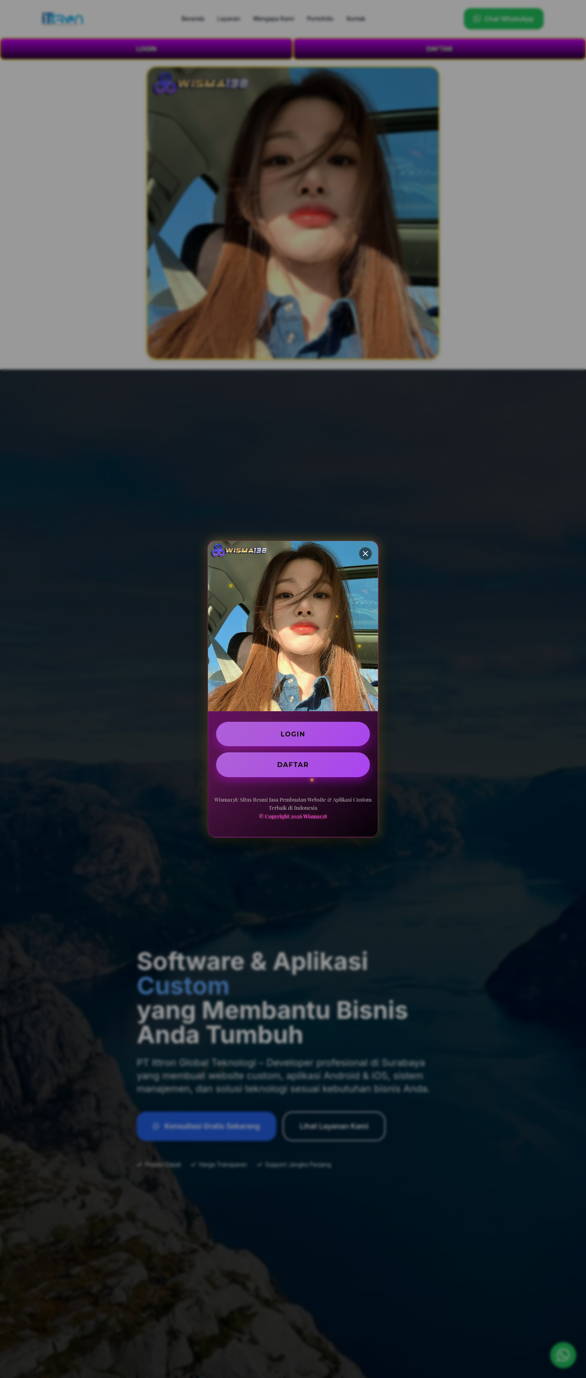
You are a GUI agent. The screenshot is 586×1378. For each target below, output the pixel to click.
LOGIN (293, 734)
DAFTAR (293, 764)
